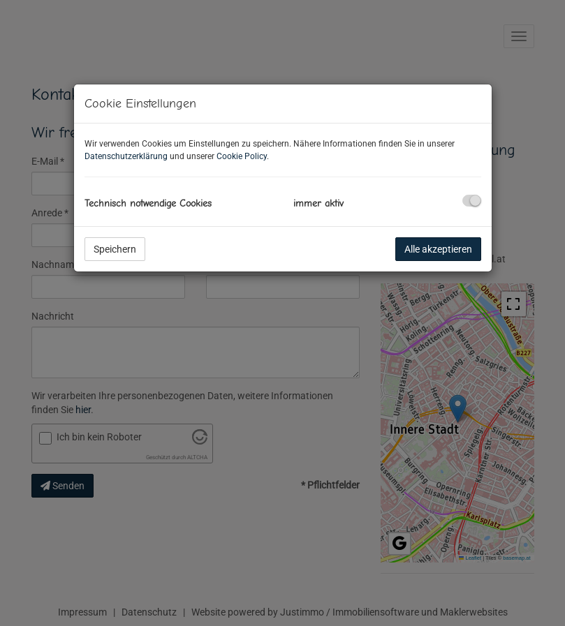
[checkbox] (471, 201)
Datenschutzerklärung (126, 156)
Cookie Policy (242, 156)
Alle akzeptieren (438, 249)
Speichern (115, 249)
